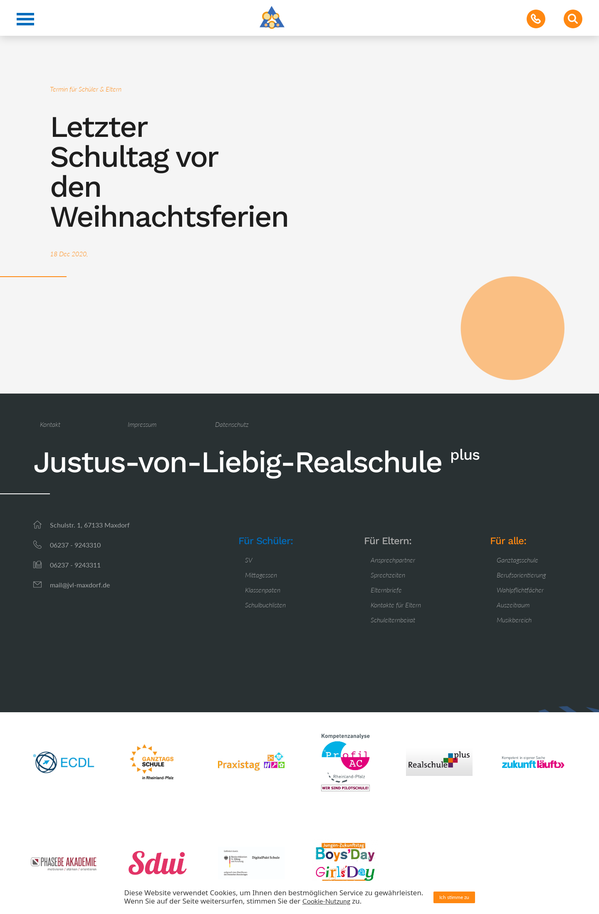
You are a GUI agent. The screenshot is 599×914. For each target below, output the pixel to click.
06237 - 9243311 (75, 565)
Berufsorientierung (521, 575)
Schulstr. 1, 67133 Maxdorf (90, 525)
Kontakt (50, 424)
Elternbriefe (386, 590)
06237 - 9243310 (75, 545)
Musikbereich (514, 620)
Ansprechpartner (393, 560)
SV (248, 560)
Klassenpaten (262, 590)
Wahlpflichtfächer (520, 590)
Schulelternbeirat (393, 620)
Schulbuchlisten (265, 605)
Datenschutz (232, 424)
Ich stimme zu (454, 897)
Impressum (142, 424)
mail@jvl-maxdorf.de (80, 585)
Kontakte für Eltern (396, 605)
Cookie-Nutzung (326, 901)
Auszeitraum (513, 605)
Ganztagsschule (517, 560)
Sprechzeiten (388, 575)
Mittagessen (261, 575)
